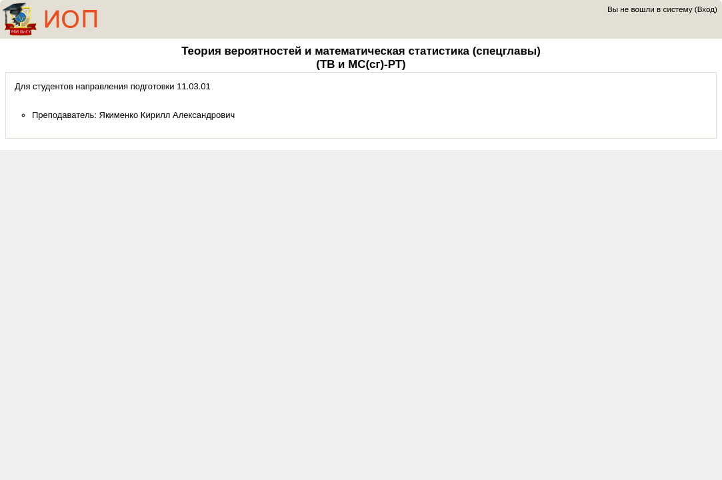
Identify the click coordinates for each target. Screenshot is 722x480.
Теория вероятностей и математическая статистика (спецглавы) (361, 51)
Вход (706, 9)
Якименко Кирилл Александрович (167, 115)
